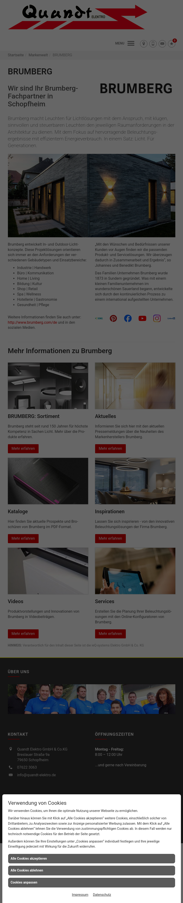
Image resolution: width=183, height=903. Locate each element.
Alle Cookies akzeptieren (29, 858)
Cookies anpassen (24, 882)
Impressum (80, 895)
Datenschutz (102, 895)
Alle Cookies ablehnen (27, 870)
